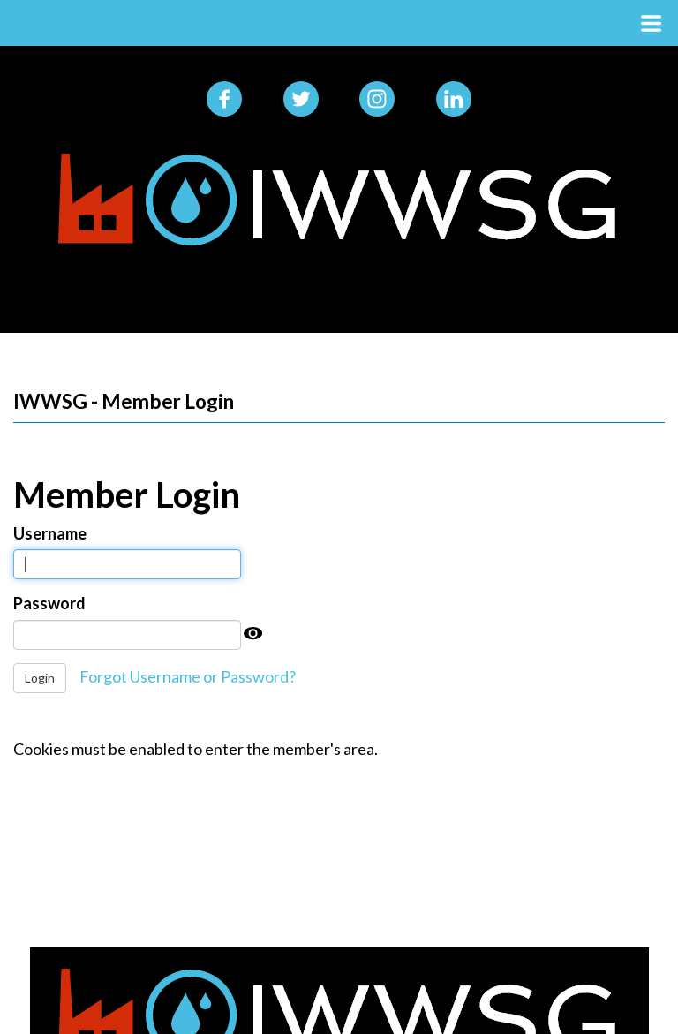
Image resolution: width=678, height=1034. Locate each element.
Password (49, 603)
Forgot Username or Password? (187, 676)
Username (50, 533)
